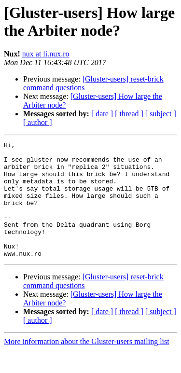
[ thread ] (129, 114)
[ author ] (37, 122)
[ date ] (102, 114)
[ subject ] (160, 114)
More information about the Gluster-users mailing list (86, 364)
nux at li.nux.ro (46, 54)
